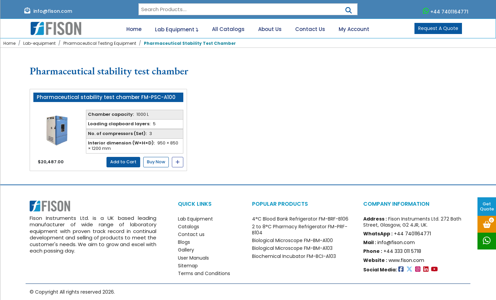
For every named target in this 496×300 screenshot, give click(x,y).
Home (134, 29)
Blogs (184, 242)
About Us (270, 29)
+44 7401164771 (446, 11)
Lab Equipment (176, 29)
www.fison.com (406, 260)
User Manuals (193, 258)
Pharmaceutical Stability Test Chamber (190, 43)
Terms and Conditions (204, 273)
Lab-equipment (39, 43)
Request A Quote (438, 28)
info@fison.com (48, 10)
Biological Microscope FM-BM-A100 (292, 240)
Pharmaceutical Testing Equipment (99, 43)
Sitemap (188, 265)
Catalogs (188, 226)
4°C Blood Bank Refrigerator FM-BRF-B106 (300, 218)
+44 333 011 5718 (402, 251)
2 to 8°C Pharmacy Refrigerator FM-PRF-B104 (299, 229)
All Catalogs (228, 29)
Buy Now (156, 162)
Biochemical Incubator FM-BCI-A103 (294, 256)
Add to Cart (123, 162)
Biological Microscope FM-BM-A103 (292, 248)
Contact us (191, 234)
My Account (354, 29)
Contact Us (310, 29)
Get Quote (487, 206)
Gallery (186, 249)
